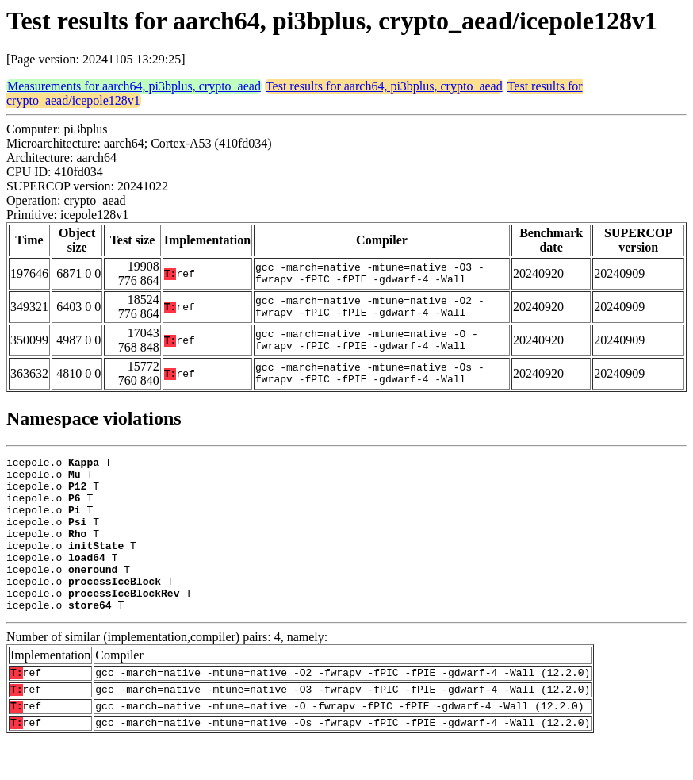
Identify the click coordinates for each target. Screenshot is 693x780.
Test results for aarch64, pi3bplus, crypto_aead (384, 86)
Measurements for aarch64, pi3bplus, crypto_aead (134, 86)
